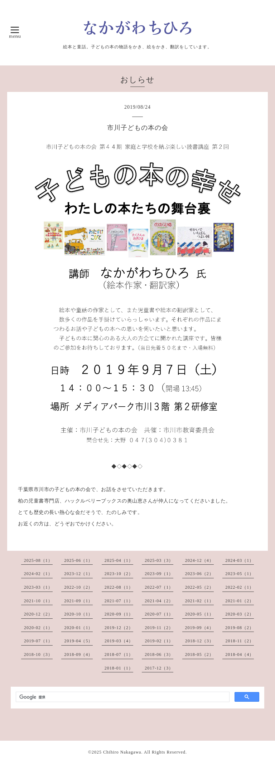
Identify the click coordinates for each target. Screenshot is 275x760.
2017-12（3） (159, 668)
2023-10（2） (119, 573)
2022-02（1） (239, 587)
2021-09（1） (78, 600)
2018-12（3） (199, 640)
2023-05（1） (239, 573)
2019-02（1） (159, 640)
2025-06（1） (78, 560)
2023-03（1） (38, 587)
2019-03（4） (119, 640)
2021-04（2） (159, 600)
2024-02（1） (38, 573)
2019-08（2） (239, 627)
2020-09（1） (119, 614)
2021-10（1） (38, 600)
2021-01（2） (239, 600)
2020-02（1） (38, 627)
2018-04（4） (239, 654)
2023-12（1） (78, 573)
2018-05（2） (199, 654)
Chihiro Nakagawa (122, 752)
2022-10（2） (78, 587)
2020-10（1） (78, 614)
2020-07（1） (159, 614)
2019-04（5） (78, 640)
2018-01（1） (119, 668)
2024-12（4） (199, 560)
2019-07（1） (38, 640)
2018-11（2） (239, 640)
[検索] (122, 697)
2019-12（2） (119, 627)
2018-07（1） (119, 654)
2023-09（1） (159, 573)
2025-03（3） (159, 560)
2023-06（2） (199, 573)
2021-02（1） (199, 600)
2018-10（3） (38, 654)
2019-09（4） (199, 627)
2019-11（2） (159, 627)
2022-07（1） (159, 587)
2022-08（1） (119, 587)
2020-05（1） (199, 614)
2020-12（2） (38, 614)
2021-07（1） (119, 600)
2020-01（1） (78, 627)
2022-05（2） (199, 587)
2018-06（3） (159, 654)
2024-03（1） (239, 560)
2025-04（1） (119, 560)
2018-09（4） (78, 654)
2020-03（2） (239, 614)
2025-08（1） (38, 560)
